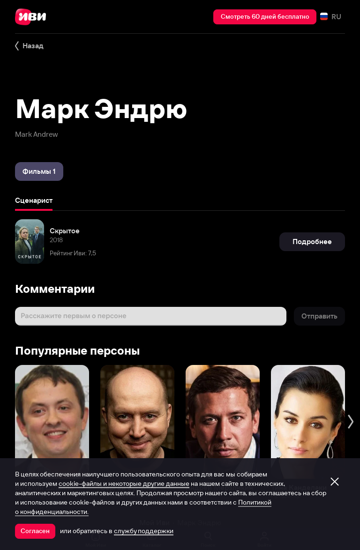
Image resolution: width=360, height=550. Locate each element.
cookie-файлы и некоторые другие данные (124, 483)
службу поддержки (143, 531)
